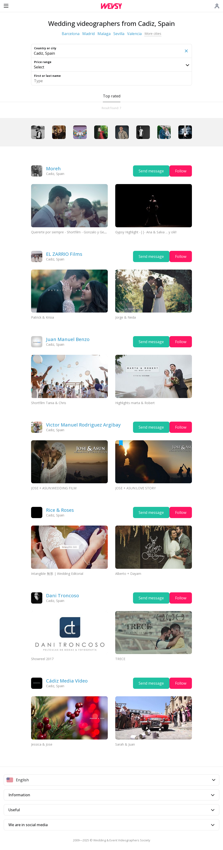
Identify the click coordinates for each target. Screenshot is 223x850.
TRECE (120, 659)
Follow (180, 171)
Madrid (88, 33)
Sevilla (118, 33)
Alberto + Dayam (128, 573)
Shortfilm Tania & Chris (48, 403)
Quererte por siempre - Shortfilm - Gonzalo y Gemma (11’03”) (77, 232)
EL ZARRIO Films (64, 254)
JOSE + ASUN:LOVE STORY (135, 488)
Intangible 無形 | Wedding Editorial (57, 573)
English (111, 779)
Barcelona (70, 33)
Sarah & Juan (125, 744)
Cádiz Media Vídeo (67, 681)
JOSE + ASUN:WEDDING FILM (53, 488)
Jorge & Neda (125, 317)
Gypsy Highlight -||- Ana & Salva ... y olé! (145, 232)
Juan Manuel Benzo (68, 339)
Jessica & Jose (41, 744)
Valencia (134, 33)
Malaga (104, 33)
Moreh (53, 168)
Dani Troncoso (62, 595)
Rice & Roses (60, 510)
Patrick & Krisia (42, 317)
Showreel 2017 (42, 659)
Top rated (111, 96)
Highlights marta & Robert (135, 403)
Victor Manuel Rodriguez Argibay (83, 425)
